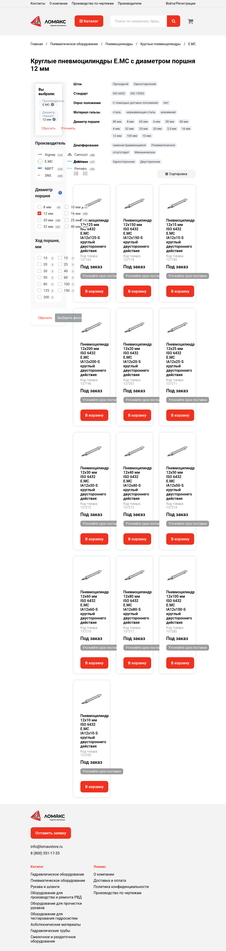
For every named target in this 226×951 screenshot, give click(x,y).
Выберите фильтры (70, 318)
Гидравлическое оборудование (57, 874)
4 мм (116, 128)
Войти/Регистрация (180, 3)
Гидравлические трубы (50, 931)
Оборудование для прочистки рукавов (56, 905)
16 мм (186, 128)
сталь (117, 112)
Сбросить (48, 128)
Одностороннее (124, 161)
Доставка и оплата (110, 880)
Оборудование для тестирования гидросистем (54, 916)
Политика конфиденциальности (121, 887)
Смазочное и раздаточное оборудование (53, 939)
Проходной (120, 84)
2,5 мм (171, 128)
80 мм (117, 121)
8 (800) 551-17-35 (45, 853)
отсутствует (121, 152)
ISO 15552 (137, 93)
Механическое (145, 152)
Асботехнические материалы (56, 924)
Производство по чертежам (93, 3)
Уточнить (68, 128)
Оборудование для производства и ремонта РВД (56, 895)
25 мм (143, 128)
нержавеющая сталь (140, 112)
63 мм (143, 121)
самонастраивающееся (129, 145)
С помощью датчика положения (135, 102)
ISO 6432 (119, 93)
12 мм (117, 135)
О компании (58, 3)
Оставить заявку (50, 833)
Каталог (88, 21)
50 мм (170, 121)
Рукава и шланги (45, 887)
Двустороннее (150, 161)
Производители (130, 3)
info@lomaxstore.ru (47, 846)
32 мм (129, 128)
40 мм (184, 121)
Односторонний (145, 84)
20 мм (157, 128)
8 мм (130, 121)
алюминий (168, 112)
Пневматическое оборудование (58, 880)
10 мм (147, 135)
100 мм (132, 135)
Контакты (38, 3)
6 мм (156, 121)
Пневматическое (163, 145)
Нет (166, 102)
